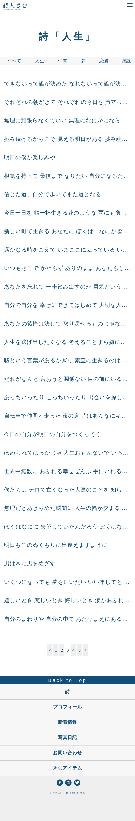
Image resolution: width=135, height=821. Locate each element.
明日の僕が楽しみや (30, 157)
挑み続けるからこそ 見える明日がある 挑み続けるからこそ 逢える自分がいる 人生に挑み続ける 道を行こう (67, 139)
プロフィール (67, 707)
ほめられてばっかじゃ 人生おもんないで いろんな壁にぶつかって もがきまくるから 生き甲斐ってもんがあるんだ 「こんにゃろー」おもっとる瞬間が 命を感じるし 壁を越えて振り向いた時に (67, 453)
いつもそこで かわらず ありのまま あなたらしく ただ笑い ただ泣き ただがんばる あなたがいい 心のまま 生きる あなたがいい (67, 268)
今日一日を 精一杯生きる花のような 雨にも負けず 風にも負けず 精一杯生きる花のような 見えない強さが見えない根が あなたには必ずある (67, 213)
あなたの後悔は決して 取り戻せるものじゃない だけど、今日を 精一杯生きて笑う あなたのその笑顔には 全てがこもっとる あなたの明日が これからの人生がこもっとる (67, 324)
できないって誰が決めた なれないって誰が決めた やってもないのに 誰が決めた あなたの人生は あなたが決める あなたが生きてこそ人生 (67, 84)
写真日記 (67, 737)
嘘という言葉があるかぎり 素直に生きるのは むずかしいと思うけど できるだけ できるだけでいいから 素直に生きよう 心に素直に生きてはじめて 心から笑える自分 (67, 360)
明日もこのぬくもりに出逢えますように (56, 545)
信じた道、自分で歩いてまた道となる (52, 194)
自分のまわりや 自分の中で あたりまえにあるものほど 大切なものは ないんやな (67, 619)
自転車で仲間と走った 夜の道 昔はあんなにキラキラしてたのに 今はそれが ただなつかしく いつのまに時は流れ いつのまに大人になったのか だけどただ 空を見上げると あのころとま (67, 416)
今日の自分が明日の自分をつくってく (52, 434)
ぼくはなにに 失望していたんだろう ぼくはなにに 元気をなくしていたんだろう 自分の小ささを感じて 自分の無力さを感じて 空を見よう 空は (67, 527)
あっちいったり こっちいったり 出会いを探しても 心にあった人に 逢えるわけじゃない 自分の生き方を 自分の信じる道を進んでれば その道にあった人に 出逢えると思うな (67, 397)
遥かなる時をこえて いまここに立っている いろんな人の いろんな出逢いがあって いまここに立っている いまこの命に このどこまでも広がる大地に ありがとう (67, 250)
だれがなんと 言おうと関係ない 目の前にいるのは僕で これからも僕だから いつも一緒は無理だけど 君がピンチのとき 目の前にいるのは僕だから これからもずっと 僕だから (67, 379)
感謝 (127, 60)
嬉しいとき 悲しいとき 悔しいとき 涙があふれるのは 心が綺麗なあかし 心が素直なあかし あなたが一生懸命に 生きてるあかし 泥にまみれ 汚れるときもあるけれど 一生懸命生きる (67, 600)
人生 (39, 60)
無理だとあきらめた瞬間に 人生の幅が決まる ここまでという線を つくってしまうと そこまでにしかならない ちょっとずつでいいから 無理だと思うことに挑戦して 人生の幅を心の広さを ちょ (67, 508)
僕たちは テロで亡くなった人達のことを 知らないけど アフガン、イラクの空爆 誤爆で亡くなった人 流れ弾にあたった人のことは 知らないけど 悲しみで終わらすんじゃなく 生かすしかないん (67, 490)
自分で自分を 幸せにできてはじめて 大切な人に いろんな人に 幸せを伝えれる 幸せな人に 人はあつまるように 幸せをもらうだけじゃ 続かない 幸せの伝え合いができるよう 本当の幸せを (67, 305)
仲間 (63, 60)
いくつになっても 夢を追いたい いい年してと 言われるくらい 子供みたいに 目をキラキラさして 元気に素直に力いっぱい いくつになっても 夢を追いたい (67, 582)
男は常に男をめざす (30, 563)
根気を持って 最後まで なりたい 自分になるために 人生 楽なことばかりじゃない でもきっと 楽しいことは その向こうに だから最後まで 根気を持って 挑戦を (67, 176)
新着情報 (67, 722)
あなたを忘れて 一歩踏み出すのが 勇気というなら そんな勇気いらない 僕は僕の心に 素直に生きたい (67, 287)
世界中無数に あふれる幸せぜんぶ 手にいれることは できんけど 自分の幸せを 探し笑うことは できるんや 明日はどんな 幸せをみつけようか (67, 471)
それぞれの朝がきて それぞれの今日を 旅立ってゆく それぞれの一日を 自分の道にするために (67, 102)
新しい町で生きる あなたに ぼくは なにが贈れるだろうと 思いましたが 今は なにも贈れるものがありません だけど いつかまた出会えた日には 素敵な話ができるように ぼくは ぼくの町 (67, 231)
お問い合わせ (67, 752)
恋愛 (104, 60)
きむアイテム (67, 768)
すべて (14, 60)
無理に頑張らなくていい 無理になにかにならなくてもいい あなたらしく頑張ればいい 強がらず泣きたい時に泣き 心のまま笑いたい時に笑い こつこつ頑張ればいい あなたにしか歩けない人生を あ (67, 120)
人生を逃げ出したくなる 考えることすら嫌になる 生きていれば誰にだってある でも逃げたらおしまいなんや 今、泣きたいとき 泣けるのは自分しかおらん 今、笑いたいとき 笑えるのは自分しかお (67, 342)
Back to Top (67, 680)
